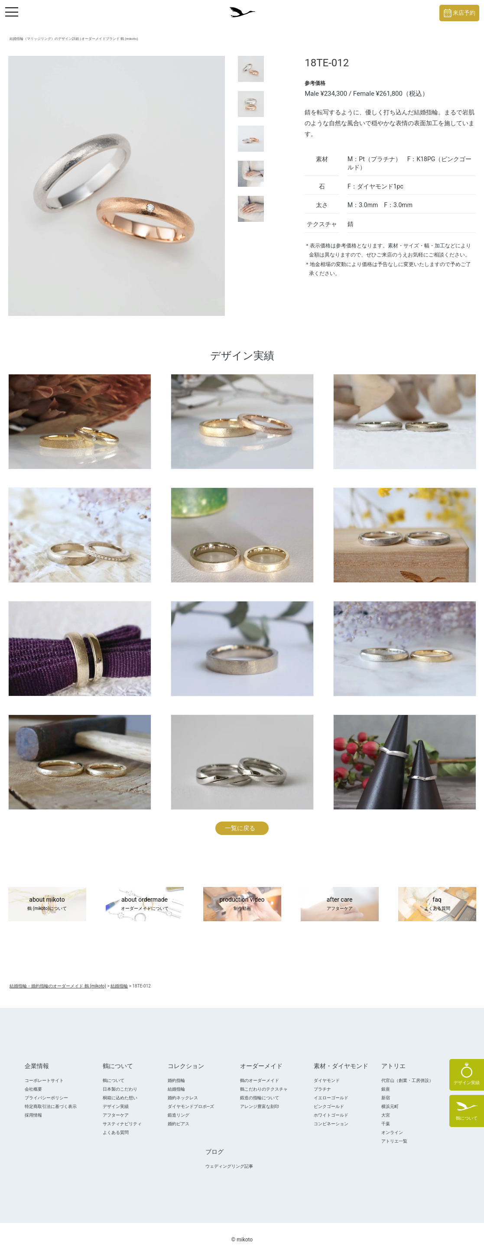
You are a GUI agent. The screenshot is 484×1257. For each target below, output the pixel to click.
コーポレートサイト (44, 1080)
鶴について (113, 1080)
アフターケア (116, 1115)
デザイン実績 (116, 1106)
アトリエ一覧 (394, 1141)
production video (242, 904)
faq (437, 904)
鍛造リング (178, 1115)
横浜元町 (390, 1106)
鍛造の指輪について (259, 1097)
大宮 (385, 1115)
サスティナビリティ (122, 1123)
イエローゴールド (331, 1097)
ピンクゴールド (329, 1106)
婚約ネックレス (183, 1097)
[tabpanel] (116, 186)
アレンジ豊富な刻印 (259, 1106)
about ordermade (144, 904)
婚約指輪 (176, 1080)
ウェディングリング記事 (229, 1166)
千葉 (385, 1123)
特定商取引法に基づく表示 (51, 1106)
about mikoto (47, 904)
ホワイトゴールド (331, 1115)
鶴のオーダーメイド (259, 1080)
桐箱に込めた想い (120, 1097)
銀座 (385, 1089)
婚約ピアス (178, 1123)
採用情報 (33, 1115)
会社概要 (33, 1089)
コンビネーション (331, 1123)
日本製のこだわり (120, 1089)
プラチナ (322, 1089)
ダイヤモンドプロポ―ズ (191, 1106)
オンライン (392, 1132)
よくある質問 (116, 1132)
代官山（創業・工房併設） (407, 1080)
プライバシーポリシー (46, 1097)
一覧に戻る (240, 828)
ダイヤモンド (327, 1080)
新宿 (385, 1097)
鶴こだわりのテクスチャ (264, 1089)
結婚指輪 (176, 1089)
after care (339, 904)
